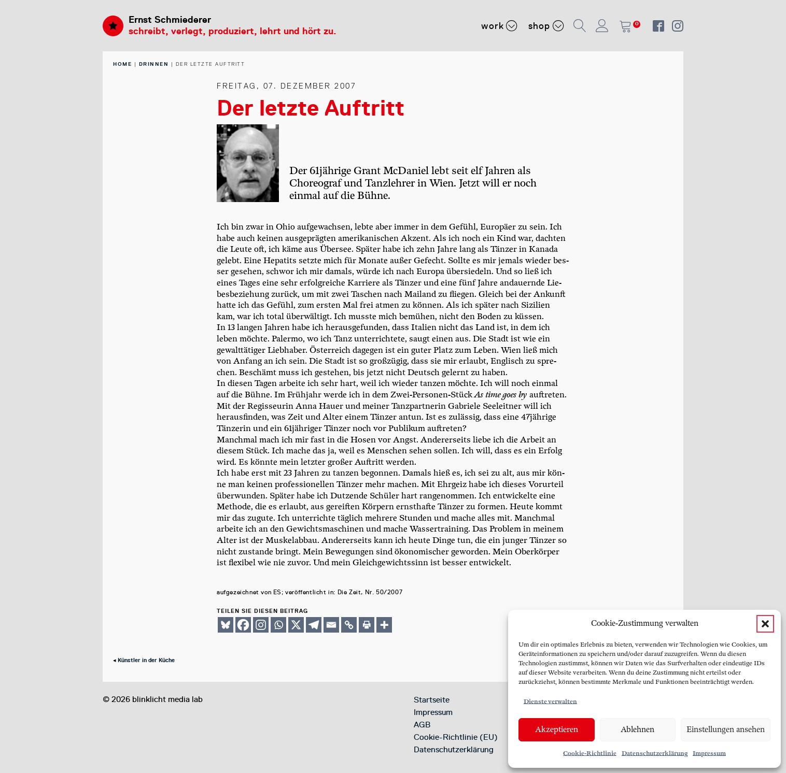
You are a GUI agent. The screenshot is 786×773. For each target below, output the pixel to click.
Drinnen (154, 64)
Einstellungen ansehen (725, 730)
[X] (296, 625)
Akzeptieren (556, 730)
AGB (422, 724)
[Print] (366, 625)
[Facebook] (243, 625)
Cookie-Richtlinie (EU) (456, 737)
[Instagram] (261, 625)
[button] (765, 624)
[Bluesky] (225, 625)
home (122, 64)
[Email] (331, 625)
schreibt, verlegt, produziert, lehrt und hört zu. (232, 31)
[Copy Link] (349, 625)
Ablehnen (637, 730)
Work (499, 25)
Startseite (432, 700)
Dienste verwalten (550, 702)
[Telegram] (313, 625)
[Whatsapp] (278, 625)
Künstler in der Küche (146, 660)
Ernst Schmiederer (170, 20)
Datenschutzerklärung (654, 753)
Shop (546, 25)
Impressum (709, 753)
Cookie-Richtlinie (589, 753)
